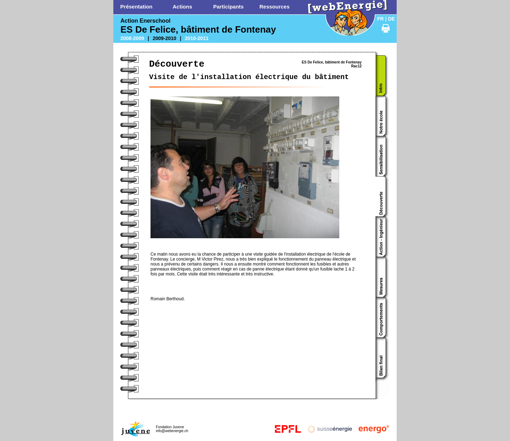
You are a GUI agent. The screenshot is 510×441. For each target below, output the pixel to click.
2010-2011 (197, 38)
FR (380, 19)
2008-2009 (132, 38)
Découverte (176, 64)
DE (391, 19)
